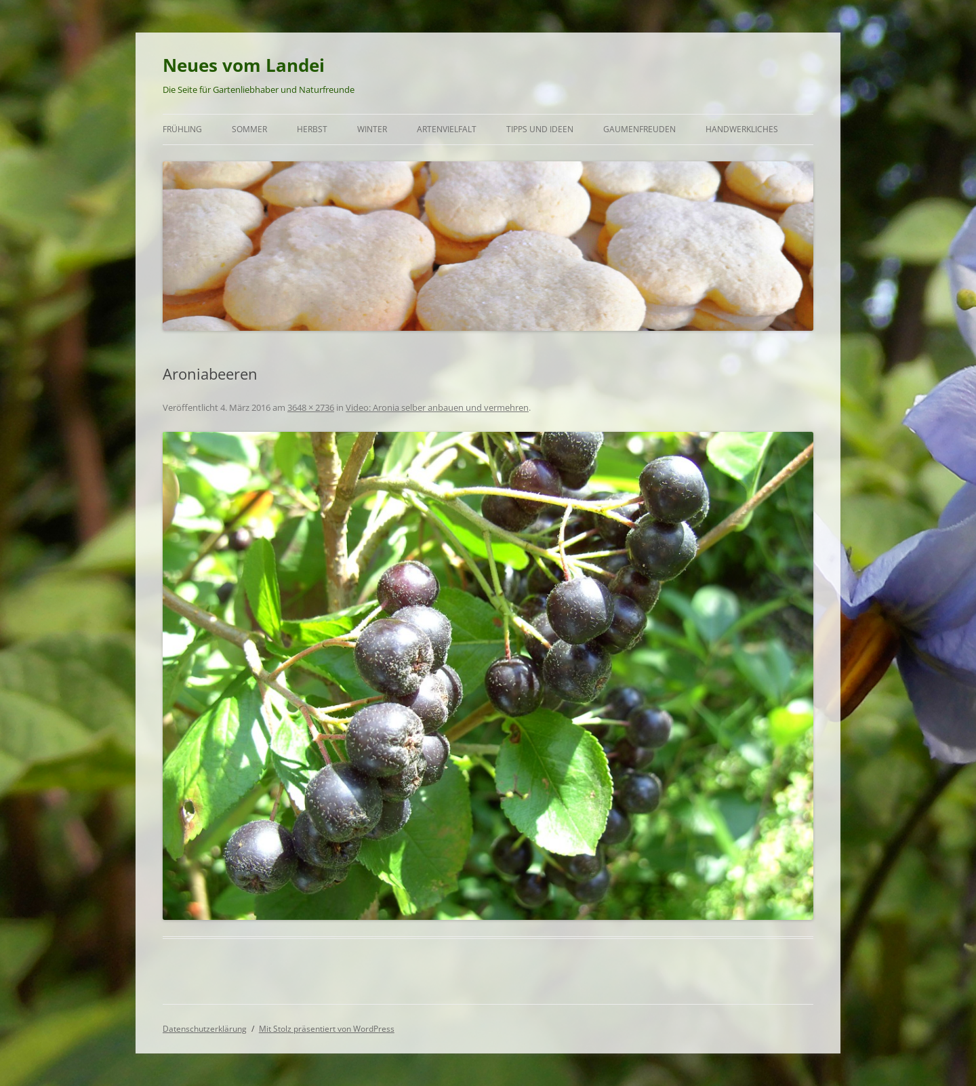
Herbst (312, 129)
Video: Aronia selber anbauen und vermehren (437, 407)
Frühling (182, 129)
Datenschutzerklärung (205, 1028)
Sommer (249, 129)
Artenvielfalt (446, 129)
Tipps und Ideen (539, 129)
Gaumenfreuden (639, 129)
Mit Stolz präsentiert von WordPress (326, 1028)
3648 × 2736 (310, 407)
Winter (372, 129)
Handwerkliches (742, 129)
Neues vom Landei (244, 65)
